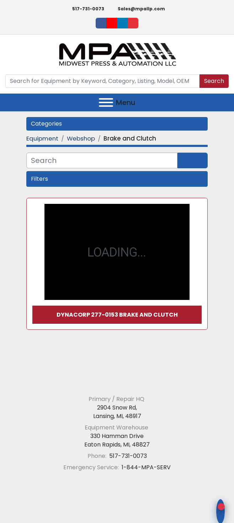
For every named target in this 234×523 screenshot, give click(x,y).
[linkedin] (122, 23)
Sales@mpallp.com (141, 9)
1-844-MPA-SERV (145, 467)
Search (214, 81)
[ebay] (133, 23)
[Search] (102, 81)
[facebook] (101, 23)
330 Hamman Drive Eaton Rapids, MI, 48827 (117, 440)
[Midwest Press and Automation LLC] (117, 381)
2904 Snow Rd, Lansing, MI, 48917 (117, 411)
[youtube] (111, 23)
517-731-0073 (88, 9)
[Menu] (106, 102)
